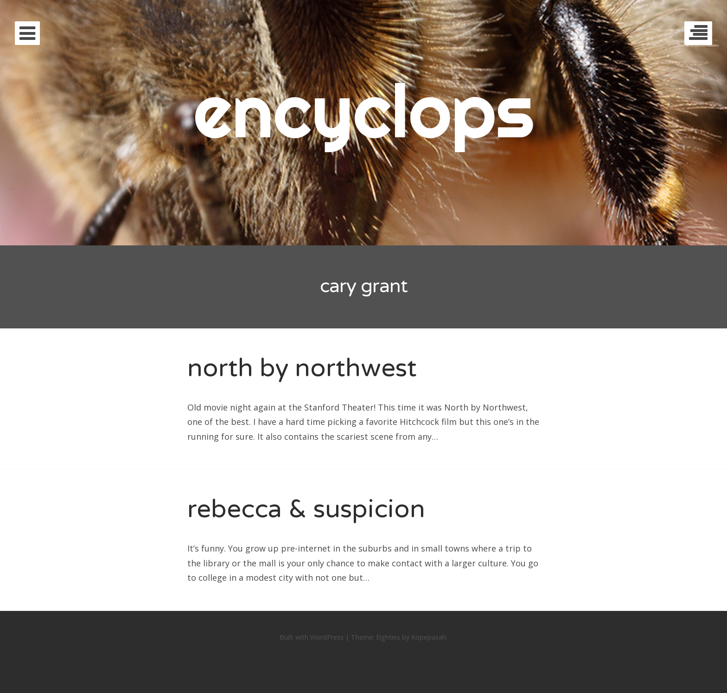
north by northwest (302, 368)
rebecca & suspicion (306, 509)
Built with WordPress (312, 637)
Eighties (388, 637)
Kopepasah (428, 637)
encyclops (363, 110)
